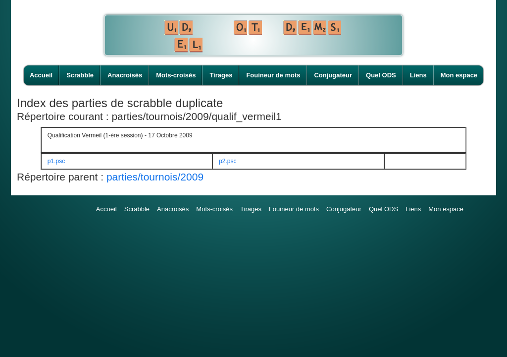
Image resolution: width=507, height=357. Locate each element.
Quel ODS (381, 75)
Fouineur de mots (273, 75)
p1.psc (56, 161)
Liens (418, 75)
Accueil (41, 75)
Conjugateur (333, 75)
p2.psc (227, 161)
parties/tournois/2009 (154, 176)
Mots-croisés (176, 75)
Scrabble (80, 75)
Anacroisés (124, 75)
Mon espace (459, 75)
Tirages (220, 75)
